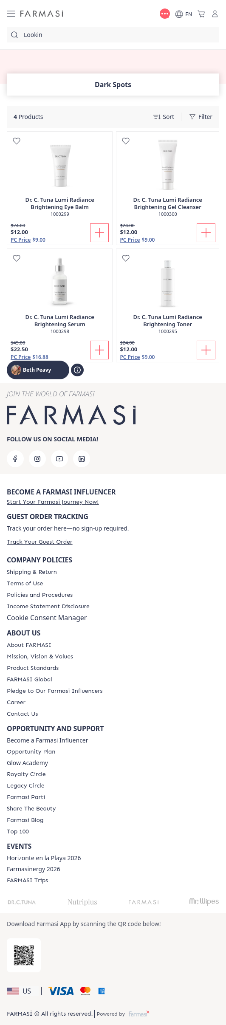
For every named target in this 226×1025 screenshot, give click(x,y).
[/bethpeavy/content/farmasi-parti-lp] (26, 797)
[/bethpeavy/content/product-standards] (33, 668)
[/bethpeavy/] (41, 14)
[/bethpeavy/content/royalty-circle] (26, 774)
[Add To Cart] (99, 232)
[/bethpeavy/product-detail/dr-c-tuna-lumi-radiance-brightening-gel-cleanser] (167, 178)
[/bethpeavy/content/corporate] (29, 679)
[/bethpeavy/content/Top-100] (18, 831)
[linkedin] (81, 458)
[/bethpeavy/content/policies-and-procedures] (40, 595)
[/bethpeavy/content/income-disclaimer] (48, 606)
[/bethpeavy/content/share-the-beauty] (31, 808)
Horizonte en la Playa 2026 (44, 858)
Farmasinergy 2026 (33, 869)
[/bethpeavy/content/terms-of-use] (25, 583)
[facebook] (15, 458)
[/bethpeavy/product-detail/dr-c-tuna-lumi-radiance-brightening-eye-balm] (60, 178)
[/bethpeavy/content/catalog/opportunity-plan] (31, 751)
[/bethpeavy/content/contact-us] (22, 714)
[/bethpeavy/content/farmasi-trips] (27, 880)
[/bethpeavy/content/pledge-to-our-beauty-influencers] (54, 691)
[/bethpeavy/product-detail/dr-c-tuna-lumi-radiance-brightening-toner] (167, 295)
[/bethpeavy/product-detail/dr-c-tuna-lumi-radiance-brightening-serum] (60, 295)
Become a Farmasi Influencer (47, 740)
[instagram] (37, 458)
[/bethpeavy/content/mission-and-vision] (40, 656)
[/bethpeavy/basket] (201, 13)
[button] (23, 991)
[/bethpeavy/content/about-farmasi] (29, 645)
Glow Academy (27, 763)
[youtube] (59, 458)
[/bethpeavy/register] (53, 501)
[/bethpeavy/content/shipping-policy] (32, 572)
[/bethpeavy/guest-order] (39, 541)
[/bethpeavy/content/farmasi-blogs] (25, 820)
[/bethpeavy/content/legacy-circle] (26, 785)
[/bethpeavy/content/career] (16, 702)
